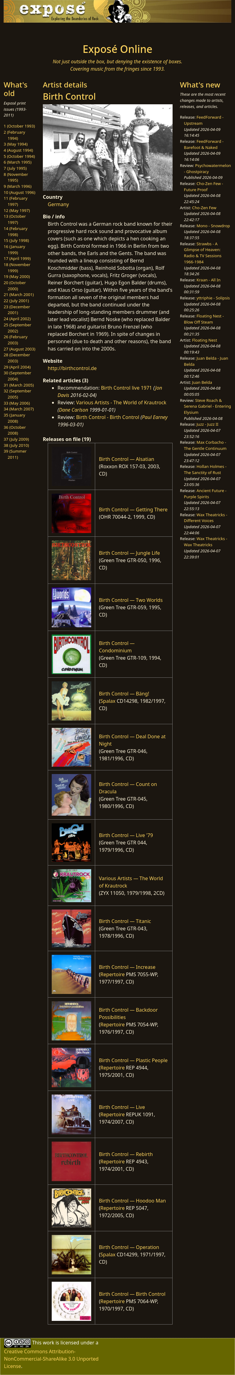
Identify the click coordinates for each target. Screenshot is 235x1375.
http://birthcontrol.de (72, 368)
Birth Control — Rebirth (126, 1154)
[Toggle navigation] (23, 31)
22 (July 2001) (16, 300)
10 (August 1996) (19, 192)
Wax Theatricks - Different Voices (205, 518)
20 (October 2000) (15, 285)
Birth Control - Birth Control (108, 417)
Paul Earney (155, 417)
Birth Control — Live (122, 1107)
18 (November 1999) (17, 267)
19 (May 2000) (17, 276)
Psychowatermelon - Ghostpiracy (207, 168)
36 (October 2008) (15, 430)
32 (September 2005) (17, 394)
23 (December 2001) (17, 310)
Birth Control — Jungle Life (129, 553)
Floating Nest (204, 340)
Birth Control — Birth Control (132, 1294)
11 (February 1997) (16, 201)
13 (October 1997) (15, 219)
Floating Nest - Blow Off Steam (204, 319)
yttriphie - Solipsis (213, 298)
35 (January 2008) (14, 418)
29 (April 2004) (17, 367)
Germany (58, 204)
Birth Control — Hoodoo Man (132, 1200)
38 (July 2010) (16, 445)
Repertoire (112, 974)
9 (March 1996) (18, 186)
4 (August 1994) (18, 150)
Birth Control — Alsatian (126, 459)
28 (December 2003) (17, 358)
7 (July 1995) (15, 168)
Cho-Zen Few (204, 207)
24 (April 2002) (17, 318)
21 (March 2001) (19, 294)
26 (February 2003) (16, 340)
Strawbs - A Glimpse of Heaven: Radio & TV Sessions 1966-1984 (203, 253)
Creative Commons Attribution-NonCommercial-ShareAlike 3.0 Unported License (51, 1358)
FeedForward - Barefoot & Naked (203, 144)
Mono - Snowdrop (213, 225)
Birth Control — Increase (127, 967)
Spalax (107, 701)
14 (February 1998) (16, 231)
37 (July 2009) (16, 439)
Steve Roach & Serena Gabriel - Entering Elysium (207, 406)
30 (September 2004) (17, 376)
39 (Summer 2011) (15, 454)
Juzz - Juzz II (207, 424)
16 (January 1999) (14, 249)
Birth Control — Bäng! (124, 693)
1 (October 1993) (19, 126)
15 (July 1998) (16, 240)
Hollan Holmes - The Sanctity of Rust (205, 469)
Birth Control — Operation (129, 1247)
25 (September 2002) (17, 328)
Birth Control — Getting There (133, 509)
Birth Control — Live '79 (126, 835)
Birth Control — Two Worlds (130, 600)
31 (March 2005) (19, 385)
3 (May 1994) (16, 144)
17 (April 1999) (17, 258)
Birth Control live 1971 (126, 387)
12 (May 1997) (17, 210)
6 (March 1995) (18, 162)
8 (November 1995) (16, 177)
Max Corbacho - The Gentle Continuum (205, 445)
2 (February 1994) (14, 135)
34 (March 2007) (19, 409)
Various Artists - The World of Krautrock (121, 402)
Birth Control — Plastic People (133, 1060)
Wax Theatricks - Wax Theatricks (205, 541)
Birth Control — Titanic (125, 921)
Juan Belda (202, 382)
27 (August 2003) (19, 349)
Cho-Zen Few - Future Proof (203, 186)
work (48, 1342)
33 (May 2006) (17, 403)
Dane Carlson (73, 409)
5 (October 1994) (19, 156)
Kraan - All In (208, 280)
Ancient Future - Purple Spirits (205, 493)
